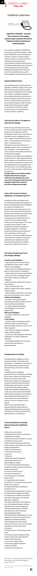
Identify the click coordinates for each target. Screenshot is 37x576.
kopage (28, 574)
